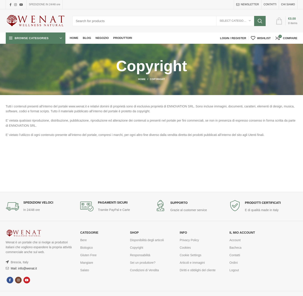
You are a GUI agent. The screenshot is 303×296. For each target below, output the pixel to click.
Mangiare (86, 262)
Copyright (136, 247)
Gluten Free (88, 255)
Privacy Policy (189, 240)
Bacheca (235, 247)
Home (142, 79)
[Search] (169, 21)
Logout (234, 270)
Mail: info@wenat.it (23, 268)
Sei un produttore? (142, 262)
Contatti (234, 255)
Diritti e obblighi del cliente (198, 270)
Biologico (86, 247)
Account (235, 240)
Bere (83, 240)
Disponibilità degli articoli (147, 240)
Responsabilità (140, 255)
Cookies (185, 247)
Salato (84, 270)
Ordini (233, 262)
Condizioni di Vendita (144, 270)
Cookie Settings (190, 255)
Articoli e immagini (192, 262)
